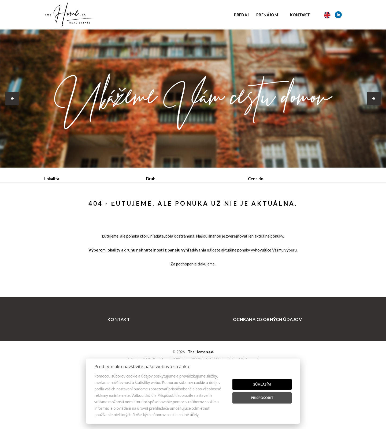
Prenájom (267, 15)
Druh (150, 178)
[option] (193, 98)
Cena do (255, 178)
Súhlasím (262, 384)
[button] (12, 98)
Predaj (241, 15)
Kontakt (300, 15)
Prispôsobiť (262, 397)
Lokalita (51, 178)
